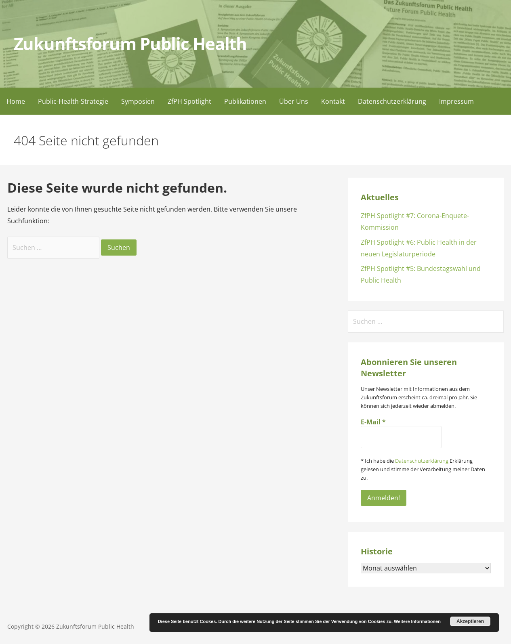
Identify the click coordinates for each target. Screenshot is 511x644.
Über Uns (293, 101)
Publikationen (245, 101)
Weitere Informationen (417, 621)
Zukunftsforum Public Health (130, 43)
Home (15, 101)
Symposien (138, 101)
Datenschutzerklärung (392, 101)
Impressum (456, 101)
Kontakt (333, 101)
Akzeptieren (470, 621)
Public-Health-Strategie (73, 101)
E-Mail (373, 422)
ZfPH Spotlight (189, 101)
